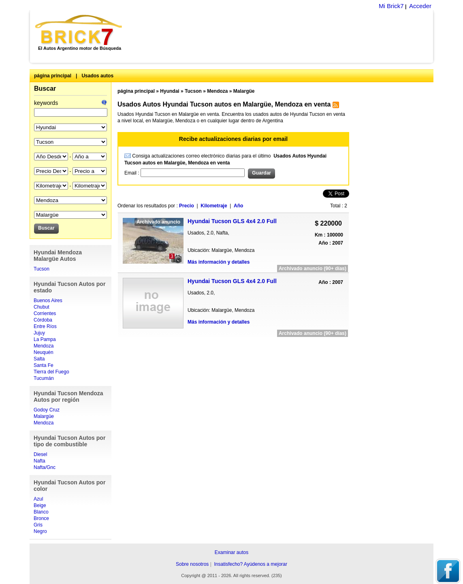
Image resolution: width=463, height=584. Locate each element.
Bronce (41, 518)
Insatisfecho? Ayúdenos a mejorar (250, 564)
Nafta (39, 461)
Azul (38, 499)
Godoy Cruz (47, 410)
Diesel (40, 454)
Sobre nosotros (192, 564)
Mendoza (43, 346)
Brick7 (79, 30)
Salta (39, 359)
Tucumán (44, 378)
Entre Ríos (45, 326)
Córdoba (43, 320)
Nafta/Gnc (44, 467)
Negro (40, 531)
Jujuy (39, 333)
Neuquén (43, 352)
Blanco (41, 512)
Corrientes (45, 313)
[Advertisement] (282, 36)
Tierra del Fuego (51, 372)
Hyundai (169, 91)
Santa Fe (43, 365)
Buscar (45, 88)
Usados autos (97, 76)
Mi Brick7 (391, 5)
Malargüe (44, 416)
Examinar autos (231, 552)
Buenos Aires (48, 300)
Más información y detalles (219, 262)
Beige (40, 505)
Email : (132, 173)
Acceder (420, 5)
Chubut (41, 307)
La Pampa (45, 339)
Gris (38, 525)
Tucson (41, 269)
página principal (52, 76)
